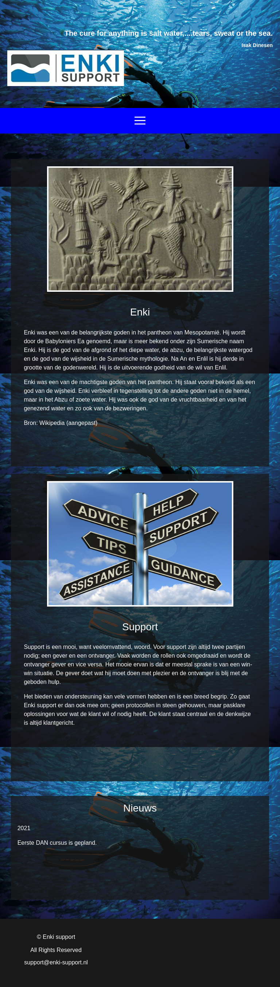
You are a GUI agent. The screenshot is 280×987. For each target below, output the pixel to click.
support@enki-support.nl (56, 962)
